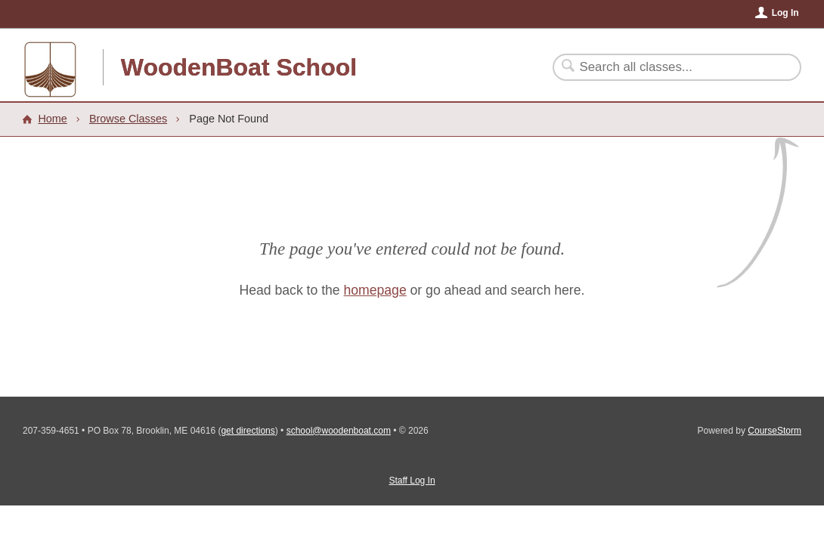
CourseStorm (774, 430)
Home (52, 119)
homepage (375, 290)
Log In (785, 13)
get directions (247, 430)
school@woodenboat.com (339, 430)
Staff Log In (412, 480)
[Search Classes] (668, 67)
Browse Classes (128, 119)
